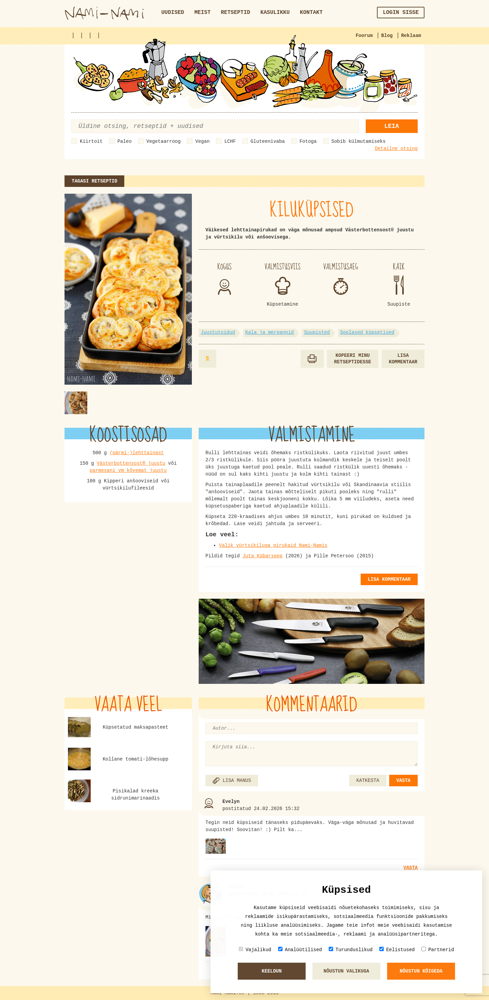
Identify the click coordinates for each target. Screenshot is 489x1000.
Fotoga (308, 141)
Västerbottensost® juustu (131, 463)
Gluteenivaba (268, 141)
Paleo (124, 141)
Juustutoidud (218, 332)
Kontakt (311, 12)
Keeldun (272, 971)
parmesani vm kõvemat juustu (128, 470)
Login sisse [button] (401, 12)
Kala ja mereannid (269, 332)
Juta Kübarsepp (262, 556)
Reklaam (411, 35)
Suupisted (317, 332)
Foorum (364, 35)
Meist (202, 12)
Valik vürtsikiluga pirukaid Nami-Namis (273, 545)
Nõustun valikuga (346, 971)
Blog (387, 35)
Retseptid (235, 12)
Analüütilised (300, 950)
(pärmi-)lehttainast (137, 453)
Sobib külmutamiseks (358, 141)
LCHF (230, 141)
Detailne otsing (396, 148)
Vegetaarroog (163, 141)
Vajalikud (255, 950)
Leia (391, 126)
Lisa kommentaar (403, 359)
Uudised (172, 12)
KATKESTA (367, 780)
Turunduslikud (351, 950)
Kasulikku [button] (275, 12)
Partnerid (437, 950)
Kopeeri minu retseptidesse (352, 359)
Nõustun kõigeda (421, 971)
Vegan (202, 141)
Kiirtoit (91, 141)
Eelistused (397, 950)
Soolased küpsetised (367, 332)
